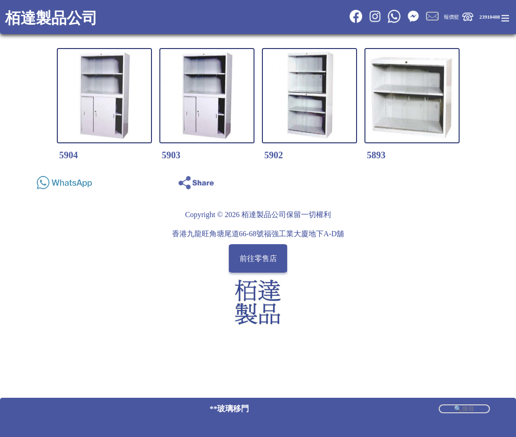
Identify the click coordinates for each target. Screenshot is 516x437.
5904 (68, 155)
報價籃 (451, 17)
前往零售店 (258, 258)
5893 (376, 155)
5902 (273, 155)
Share (480, 180)
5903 (171, 155)
